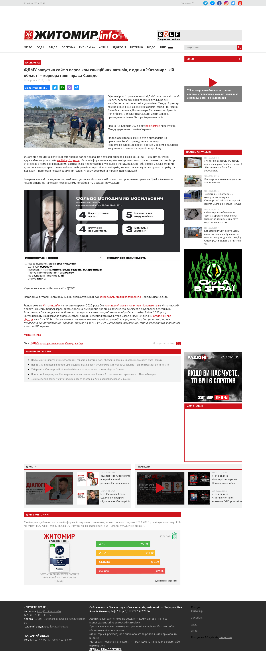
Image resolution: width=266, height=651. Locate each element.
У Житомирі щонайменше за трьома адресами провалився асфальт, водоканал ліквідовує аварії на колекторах (221, 217)
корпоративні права (52, 343)
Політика (68, 47)
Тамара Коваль (59, 626)
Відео (190, 59)
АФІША (103, 47)
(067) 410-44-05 (40, 615)
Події (40, 47)
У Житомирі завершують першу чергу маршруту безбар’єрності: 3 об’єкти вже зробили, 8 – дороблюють (223, 165)
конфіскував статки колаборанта (120, 297)
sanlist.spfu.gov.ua (68, 160)
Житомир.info (51, 305)
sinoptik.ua (225, 637)
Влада (53, 47)
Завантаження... (36, 87)
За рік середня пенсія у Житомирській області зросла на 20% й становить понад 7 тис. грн (81, 378)
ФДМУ (35, 343)
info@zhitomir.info (49, 611)
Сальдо (69, 343)
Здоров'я (119, 47)
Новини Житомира (198, 152)
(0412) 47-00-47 (40, 639)
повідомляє (152, 126)
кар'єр (79, 343)
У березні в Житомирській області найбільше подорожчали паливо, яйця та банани (77, 369)
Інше (162, 47)
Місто (28, 47)
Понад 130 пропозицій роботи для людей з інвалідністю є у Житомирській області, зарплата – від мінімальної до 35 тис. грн (100, 364)
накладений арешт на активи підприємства (132, 305)
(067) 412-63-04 (62, 639)
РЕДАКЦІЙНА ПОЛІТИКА (105, 649)
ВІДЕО (151, 47)
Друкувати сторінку (164, 343)
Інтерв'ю (136, 47)
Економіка (87, 47)
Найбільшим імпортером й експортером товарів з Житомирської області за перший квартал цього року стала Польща (97, 360)
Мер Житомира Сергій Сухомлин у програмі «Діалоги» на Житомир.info (116, 497)
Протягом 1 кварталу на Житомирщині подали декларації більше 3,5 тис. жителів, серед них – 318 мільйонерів (93, 374)
